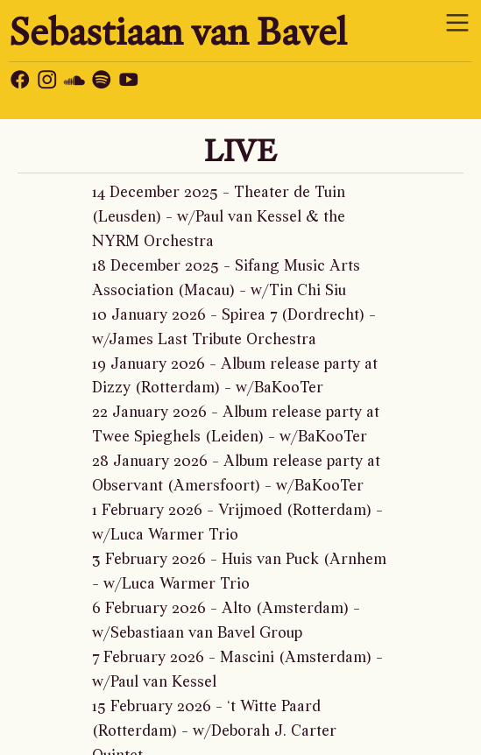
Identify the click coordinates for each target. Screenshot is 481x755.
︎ (101, 82)
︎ (74, 82)
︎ (128, 82)
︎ (457, 23)
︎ (47, 82)
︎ (20, 82)
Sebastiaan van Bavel (178, 30)
